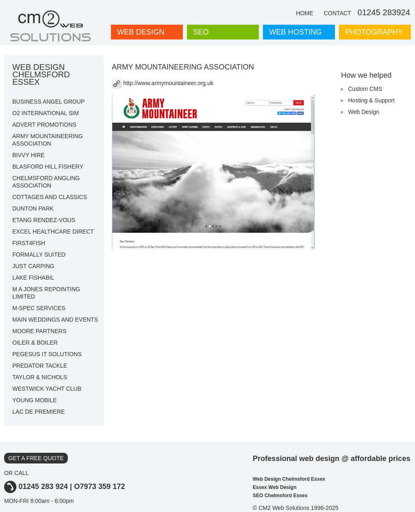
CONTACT (337, 13)
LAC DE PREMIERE (38, 411)
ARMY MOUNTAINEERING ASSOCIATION (47, 140)
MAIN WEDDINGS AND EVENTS (55, 319)
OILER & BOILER (35, 342)
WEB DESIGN (140, 32)
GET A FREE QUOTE (36, 458)
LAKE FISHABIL (33, 277)
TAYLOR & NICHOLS (39, 377)
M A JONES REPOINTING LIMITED (46, 293)
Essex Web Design (275, 487)
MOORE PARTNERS (39, 331)
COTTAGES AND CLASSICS (49, 197)
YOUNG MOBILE (34, 400)
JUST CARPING (33, 266)
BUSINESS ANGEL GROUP (48, 101)
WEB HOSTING (295, 32)
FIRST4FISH (28, 243)
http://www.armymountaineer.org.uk (162, 83)
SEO (201, 32)
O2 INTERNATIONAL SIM (45, 113)
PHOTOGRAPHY (374, 32)
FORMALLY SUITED (38, 254)
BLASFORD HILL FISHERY (47, 166)
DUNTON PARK (33, 208)
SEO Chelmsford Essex (280, 495)
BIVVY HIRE (28, 155)
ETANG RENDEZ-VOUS (43, 220)
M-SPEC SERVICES (38, 308)
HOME (304, 13)
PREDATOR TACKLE (39, 365)
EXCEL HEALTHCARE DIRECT (53, 231)
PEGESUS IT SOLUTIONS (47, 354)
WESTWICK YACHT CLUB (46, 388)
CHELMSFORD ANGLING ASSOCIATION (46, 182)
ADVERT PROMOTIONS (44, 124)
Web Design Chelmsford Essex (289, 479)
